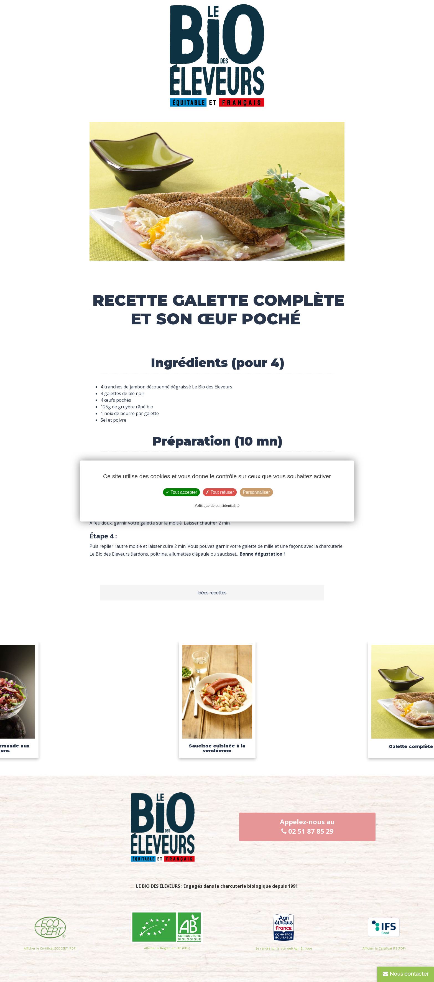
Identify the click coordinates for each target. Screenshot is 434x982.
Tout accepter (181, 492)
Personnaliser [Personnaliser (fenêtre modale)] (256, 492)
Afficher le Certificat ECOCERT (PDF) (50, 948)
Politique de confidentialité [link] (217, 505)
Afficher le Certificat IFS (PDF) (383, 948)
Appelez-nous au (307, 826)
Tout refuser (220, 492)
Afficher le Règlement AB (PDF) (167, 948)
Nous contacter (406, 974)
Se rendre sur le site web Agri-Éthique (284, 948)
